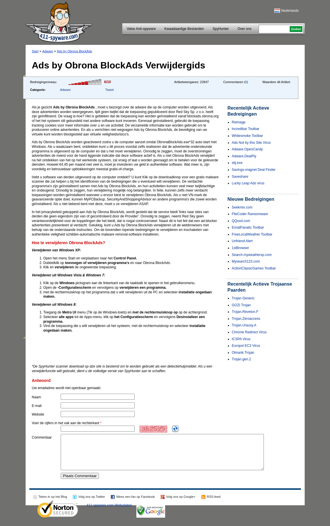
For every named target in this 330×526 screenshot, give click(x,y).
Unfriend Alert (242, 241)
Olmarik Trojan (243, 353)
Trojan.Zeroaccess (246, 319)
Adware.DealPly (244, 156)
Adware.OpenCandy (247, 149)
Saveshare (240, 177)
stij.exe (237, 163)
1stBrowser (240, 248)
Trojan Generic (243, 298)
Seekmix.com (242, 207)
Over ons (244, 29)
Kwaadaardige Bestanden (184, 29)
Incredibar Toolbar (246, 129)
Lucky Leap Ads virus (248, 183)
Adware (47, 51)
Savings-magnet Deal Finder (254, 170)
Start (35, 51)
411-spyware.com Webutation (109, 512)
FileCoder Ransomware (250, 214)
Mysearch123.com (246, 261)
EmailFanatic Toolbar (248, 227)
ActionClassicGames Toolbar (254, 268)
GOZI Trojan (241, 305)
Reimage (239, 122)
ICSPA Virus (241, 339)
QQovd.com (241, 221)
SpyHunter (221, 29)
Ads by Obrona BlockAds (74, 51)
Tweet (109, 89)
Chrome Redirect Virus (249, 332)
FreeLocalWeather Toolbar (252, 234)
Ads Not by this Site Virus (251, 143)
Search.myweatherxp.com (252, 255)
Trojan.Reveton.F (245, 312)
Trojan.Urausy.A (244, 325)
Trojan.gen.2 (241, 359)
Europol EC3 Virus (246, 346)
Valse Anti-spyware (141, 29)
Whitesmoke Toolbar (247, 136)
